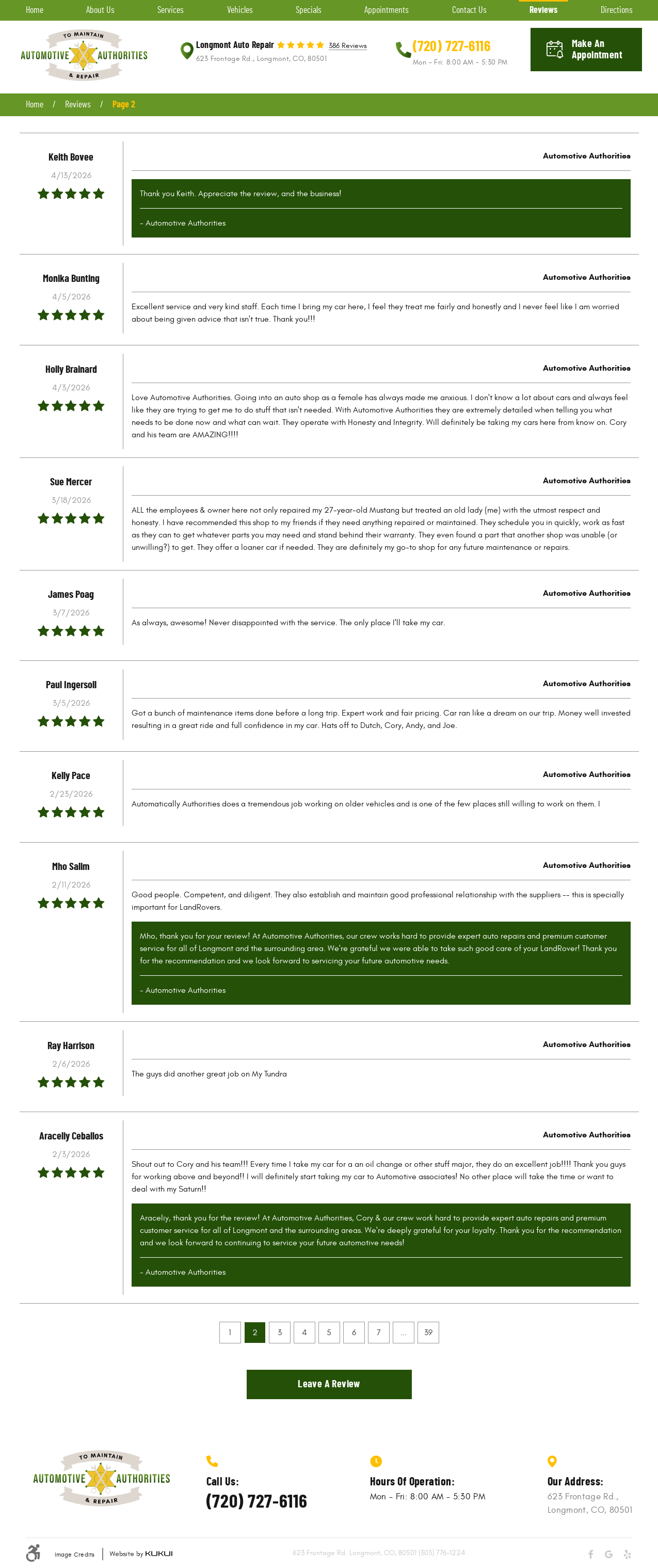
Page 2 (124, 104)
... (403, 1332)
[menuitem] (34, 10)
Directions (617, 10)
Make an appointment (597, 49)
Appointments (386, 10)
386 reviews (348, 46)
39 (428, 1332)
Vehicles (240, 10)
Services (170, 10)
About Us (100, 10)
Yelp (627, 1554)
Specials (309, 10)
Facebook (590, 1554)
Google (609, 1554)
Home (34, 10)
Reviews (543, 10)
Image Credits (75, 1554)
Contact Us (469, 10)
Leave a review (329, 1384)
